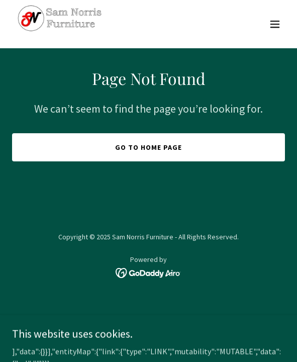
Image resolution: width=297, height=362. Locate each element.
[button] (275, 24)
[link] (60, 24)
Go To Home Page (148, 147)
